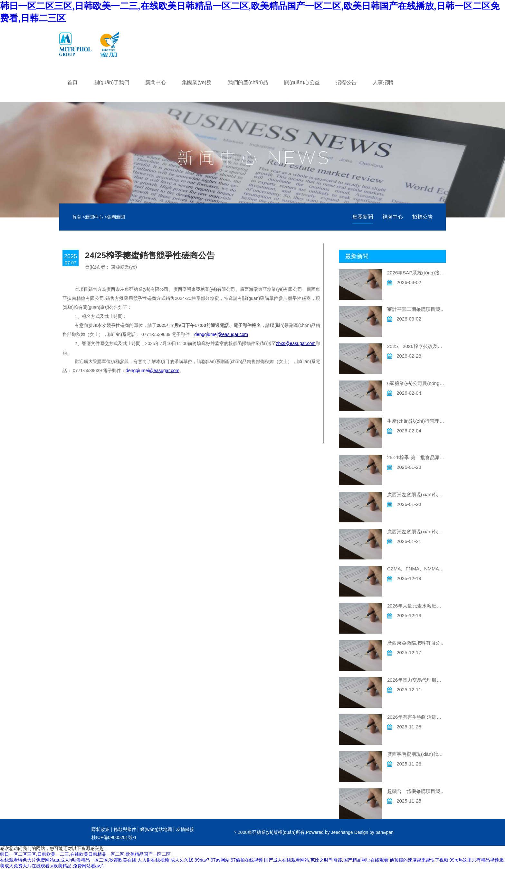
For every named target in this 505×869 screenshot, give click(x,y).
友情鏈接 (185, 829)
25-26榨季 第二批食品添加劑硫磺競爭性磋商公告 (416, 457)
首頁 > (78, 217)
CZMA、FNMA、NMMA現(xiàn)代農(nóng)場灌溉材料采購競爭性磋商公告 (416, 568)
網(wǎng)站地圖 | (157, 829)
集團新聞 (116, 217)
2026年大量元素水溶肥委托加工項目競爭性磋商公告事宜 (416, 605)
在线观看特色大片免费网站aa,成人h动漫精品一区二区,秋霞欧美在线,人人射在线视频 (84, 860)
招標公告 (422, 217)
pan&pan (385, 832)
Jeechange (342, 832)
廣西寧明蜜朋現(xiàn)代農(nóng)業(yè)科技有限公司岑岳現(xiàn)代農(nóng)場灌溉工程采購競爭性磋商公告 (416, 754)
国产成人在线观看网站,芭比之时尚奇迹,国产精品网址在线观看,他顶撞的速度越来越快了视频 (356, 860)
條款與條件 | (126, 829)
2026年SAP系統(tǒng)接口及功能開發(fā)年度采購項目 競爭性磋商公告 (416, 272)
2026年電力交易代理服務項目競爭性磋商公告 (416, 680)
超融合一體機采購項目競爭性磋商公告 (416, 791)
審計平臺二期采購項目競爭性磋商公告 (416, 309)
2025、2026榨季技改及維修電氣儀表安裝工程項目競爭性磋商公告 (416, 346)
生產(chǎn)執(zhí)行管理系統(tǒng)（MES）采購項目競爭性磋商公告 (416, 421)
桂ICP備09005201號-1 (114, 837)
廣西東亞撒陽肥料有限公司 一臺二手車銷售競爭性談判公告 (416, 643)
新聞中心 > (96, 217)
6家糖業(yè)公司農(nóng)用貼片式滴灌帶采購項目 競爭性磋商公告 (416, 383)
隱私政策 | (101, 829)
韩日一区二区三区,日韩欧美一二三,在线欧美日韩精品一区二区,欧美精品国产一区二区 (85, 854)
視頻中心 (392, 217)
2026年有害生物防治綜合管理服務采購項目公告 (416, 717)
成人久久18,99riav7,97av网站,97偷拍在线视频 (216, 860)
